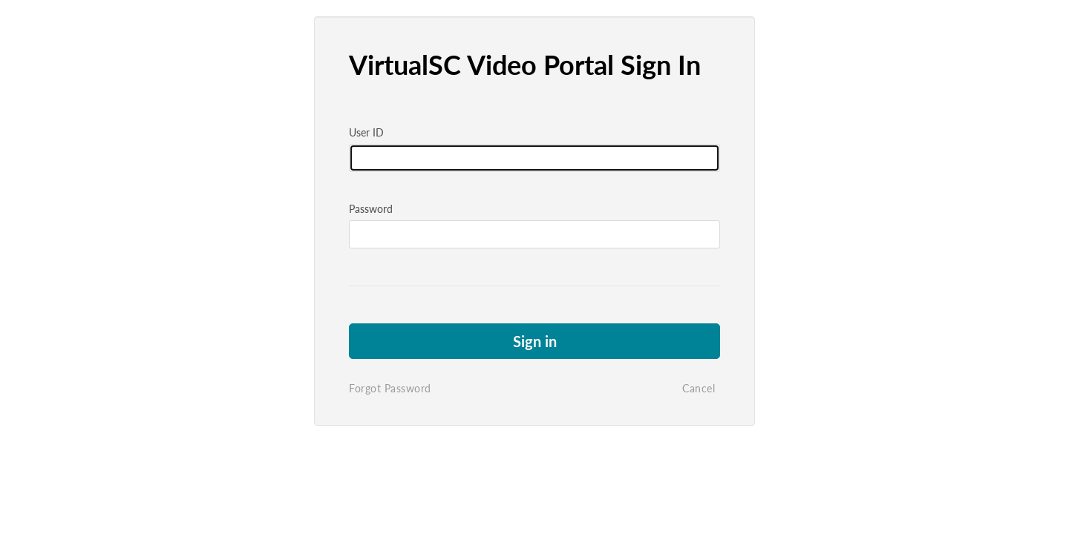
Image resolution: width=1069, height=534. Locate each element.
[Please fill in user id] (534, 158)
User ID (366, 132)
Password (371, 208)
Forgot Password (390, 388)
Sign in (535, 341)
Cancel (698, 388)
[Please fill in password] (534, 234)
